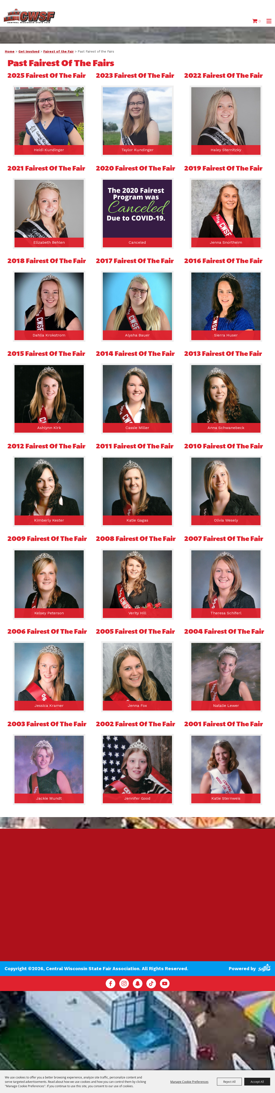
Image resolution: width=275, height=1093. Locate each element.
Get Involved (28, 52)
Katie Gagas (137, 520)
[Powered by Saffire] (264, 967)
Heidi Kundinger (49, 150)
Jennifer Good (137, 798)
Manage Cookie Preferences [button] (189, 1082)
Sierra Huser (226, 335)
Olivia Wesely (226, 520)
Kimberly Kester (49, 520)
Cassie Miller (137, 428)
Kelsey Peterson (49, 613)
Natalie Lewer (226, 706)
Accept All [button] (257, 1082)
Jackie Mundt (49, 798)
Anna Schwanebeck (226, 428)
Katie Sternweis (225, 798)
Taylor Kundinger (137, 150)
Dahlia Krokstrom (49, 335)
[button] (269, 21)
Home (10, 52)
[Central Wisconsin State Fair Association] (31, 16)
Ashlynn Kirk (49, 428)
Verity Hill (137, 613)
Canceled (137, 243)
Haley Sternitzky (226, 150)
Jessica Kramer (49, 706)
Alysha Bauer (137, 335)
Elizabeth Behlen (49, 243)
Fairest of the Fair (58, 52)
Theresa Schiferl (225, 613)
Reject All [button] (229, 1082)
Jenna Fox (137, 706)
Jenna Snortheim (226, 243)
